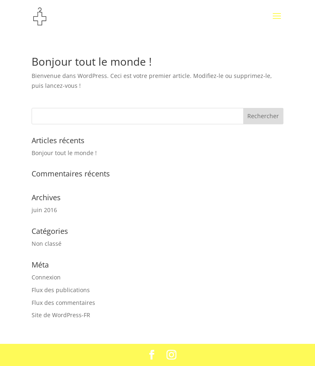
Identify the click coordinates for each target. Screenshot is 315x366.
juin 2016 (44, 210)
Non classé (47, 243)
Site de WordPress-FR (61, 315)
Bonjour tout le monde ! (92, 61)
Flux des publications (61, 290)
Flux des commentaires (63, 303)
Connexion (46, 277)
